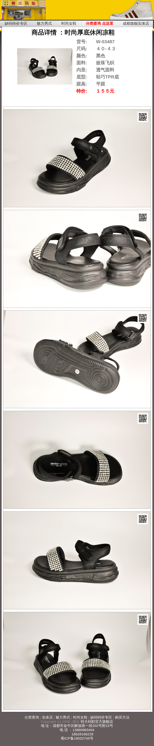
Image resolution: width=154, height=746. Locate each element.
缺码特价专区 (101, 717)
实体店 (47, 717)
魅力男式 (63, 717)
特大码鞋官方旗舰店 (97, 722)
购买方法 (122, 717)
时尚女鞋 (80, 717)
